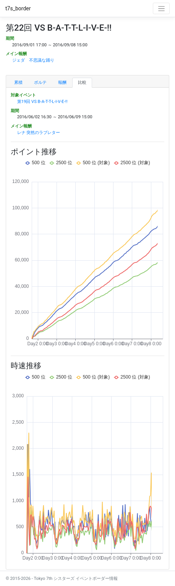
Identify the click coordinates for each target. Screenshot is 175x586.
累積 (18, 82)
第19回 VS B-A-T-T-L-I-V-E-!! (42, 101)
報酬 (62, 82)
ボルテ (40, 82)
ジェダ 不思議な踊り (33, 60)
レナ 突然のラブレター (38, 132)
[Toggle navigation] (161, 8)
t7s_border (18, 8)
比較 (82, 82)
